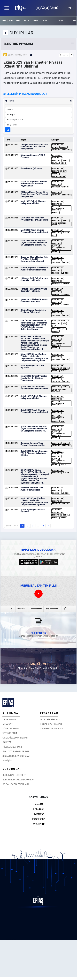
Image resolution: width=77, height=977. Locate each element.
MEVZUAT (7, 724)
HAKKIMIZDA (9, 719)
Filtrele (38, 101)
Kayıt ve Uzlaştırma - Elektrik (58, 208)
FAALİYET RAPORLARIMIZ (15, 751)
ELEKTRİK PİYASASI (50, 719)
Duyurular (57, 145)
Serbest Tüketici (60, 187)
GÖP (4, 20)
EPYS (26, 20)
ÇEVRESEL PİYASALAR (51, 728)
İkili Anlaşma (59, 329)
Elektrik (56, 160)
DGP (54, 321)
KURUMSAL (11, 713)
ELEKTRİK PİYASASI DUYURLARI (18, 779)
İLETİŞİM (7, 760)
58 (42, 525)
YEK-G (35, 20)
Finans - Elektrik (60, 273)
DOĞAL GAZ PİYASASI (51, 724)
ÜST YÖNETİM (9, 733)
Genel (55, 147)
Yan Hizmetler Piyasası (59, 224)
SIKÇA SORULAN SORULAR (16, 756)
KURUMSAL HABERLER (14, 775)
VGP (60, 20)
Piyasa (63, 147)
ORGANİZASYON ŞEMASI (15, 737)
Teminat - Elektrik (61, 150)
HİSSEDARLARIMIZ (12, 747)
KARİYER (7, 742)
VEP (18, 20)
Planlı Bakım (58, 176)
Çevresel (57, 155)
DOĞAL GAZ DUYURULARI (15, 784)
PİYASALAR (49, 713)
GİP (11, 20)
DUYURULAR (12, 768)
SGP (45, 20)
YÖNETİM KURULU (11, 728)
